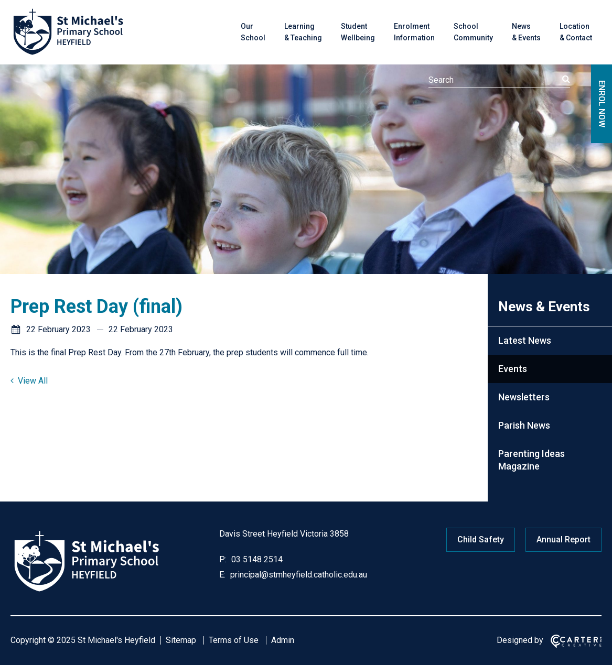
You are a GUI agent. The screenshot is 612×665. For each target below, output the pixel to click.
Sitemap (181, 640)
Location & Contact (576, 32)
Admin (282, 640)
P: (223, 559)
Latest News (524, 340)
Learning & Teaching (303, 32)
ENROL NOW (602, 103)
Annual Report (563, 539)
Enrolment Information (414, 32)
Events (512, 368)
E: (222, 575)
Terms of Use (234, 640)
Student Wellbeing (358, 32)
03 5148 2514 (256, 559)
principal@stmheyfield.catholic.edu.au (297, 575)
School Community (473, 32)
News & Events (526, 32)
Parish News (524, 425)
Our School (253, 32)
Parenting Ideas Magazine (531, 460)
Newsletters (524, 396)
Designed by (520, 640)
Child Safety (480, 539)
